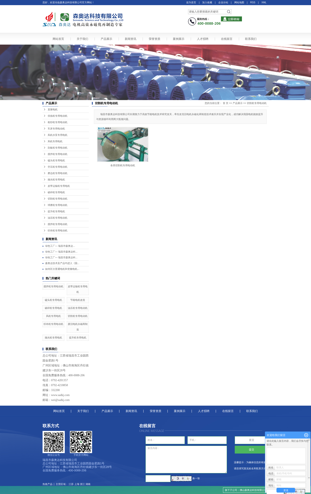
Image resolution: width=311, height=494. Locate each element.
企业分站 (223, 2)
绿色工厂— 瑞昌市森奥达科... (61, 251)
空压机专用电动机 (57, 166)
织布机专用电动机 (57, 230)
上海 (76, 484)
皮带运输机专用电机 (59, 186)
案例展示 (178, 38)
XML (264, 2)
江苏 (71, 484)
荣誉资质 (154, 38)
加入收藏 (207, 2)
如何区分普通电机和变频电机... (62, 269)
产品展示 (106, 38)
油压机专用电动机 (57, 217)
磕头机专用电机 (56, 160)
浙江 (82, 484)
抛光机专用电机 (56, 179)
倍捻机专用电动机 (57, 115)
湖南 (88, 484)
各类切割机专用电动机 (122, 165)
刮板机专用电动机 (57, 147)
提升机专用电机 (56, 211)
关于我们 (82, 38)
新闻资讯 (130, 38)
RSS (252, 2)
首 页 (225, 103)
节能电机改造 (77, 300)
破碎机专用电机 (56, 192)
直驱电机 (53, 109)
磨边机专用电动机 (57, 173)
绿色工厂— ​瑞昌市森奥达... (60, 246)
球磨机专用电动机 (57, 205)
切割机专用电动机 (57, 198)
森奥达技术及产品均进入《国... (62, 263)
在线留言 (226, 38)
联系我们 (251, 38)
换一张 (196, 478)
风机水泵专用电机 (57, 135)
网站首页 (58, 38)
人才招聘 (202, 38)
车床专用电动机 (56, 128)
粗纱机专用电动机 (57, 122)
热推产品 (47, 484)
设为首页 (191, 2)
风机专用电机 (55, 141)
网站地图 (239, 2)
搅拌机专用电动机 (57, 154)
